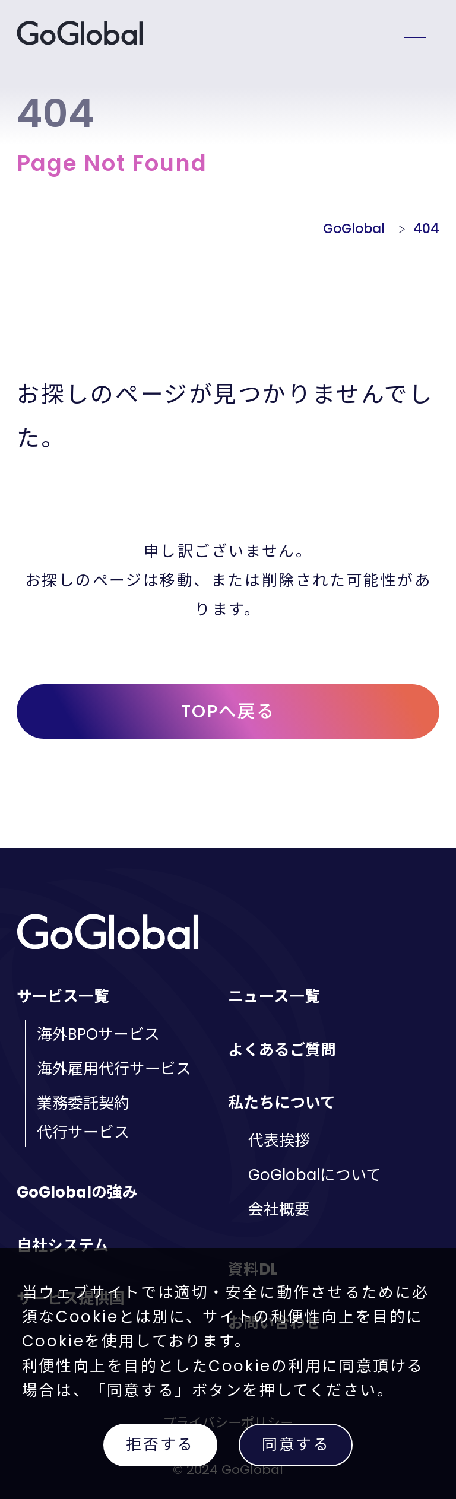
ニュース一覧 (274, 996)
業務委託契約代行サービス (83, 1118)
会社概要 (279, 1209)
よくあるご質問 (282, 1049)
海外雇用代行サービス (114, 1068)
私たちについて (281, 1102)
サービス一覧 (63, 996)
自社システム (63, 1245)
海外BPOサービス (98, 1034)
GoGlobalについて (314, 1175)
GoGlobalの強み (77, 1192)
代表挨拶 (279, 1140)
